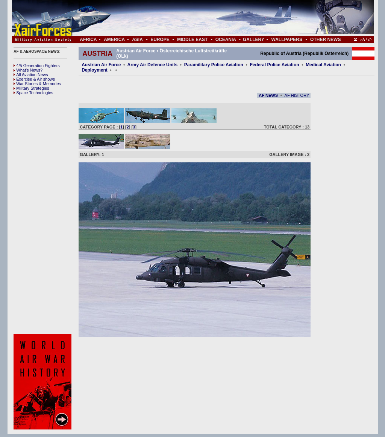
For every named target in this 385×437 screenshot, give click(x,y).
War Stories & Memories (37, 83)
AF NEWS (268, 95)
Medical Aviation (323, 64)
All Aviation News (31, 74)
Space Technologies (33, 92)
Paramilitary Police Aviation (214, 64)
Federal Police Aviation (274, 64)
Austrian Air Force (101, 64)
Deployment (95, 70)
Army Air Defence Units (152, 64)
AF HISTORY (297, 95)
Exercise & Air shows (34, 79)
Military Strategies (31, 88)
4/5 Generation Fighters (37, 65)
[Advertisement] (215, 18)
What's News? (28, 70)
